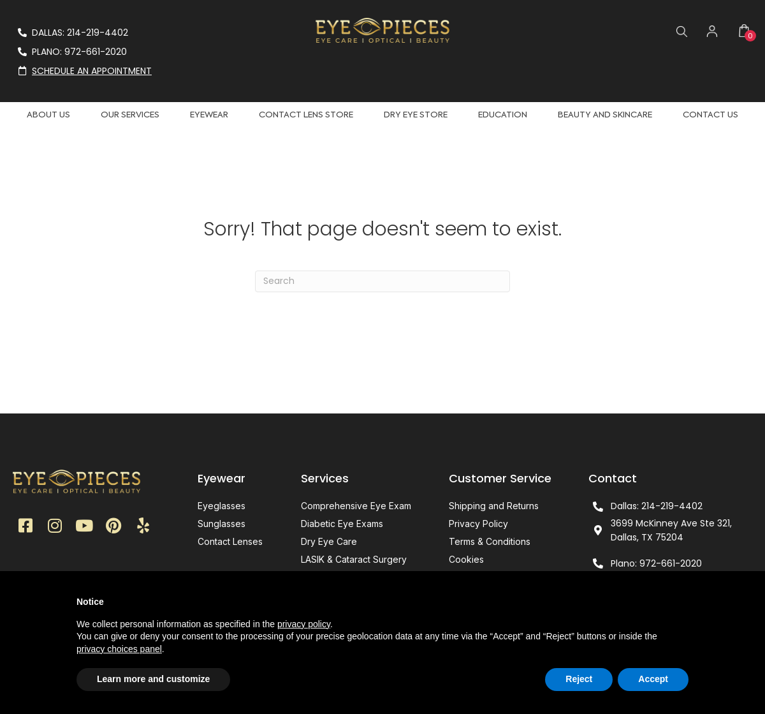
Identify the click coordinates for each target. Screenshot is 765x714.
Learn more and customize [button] (153, 679)
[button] (25, 526)
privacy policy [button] (303, 624)
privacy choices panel (119, 649)
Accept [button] (653, 679)
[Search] (382, 281)
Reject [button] (578, 679)
